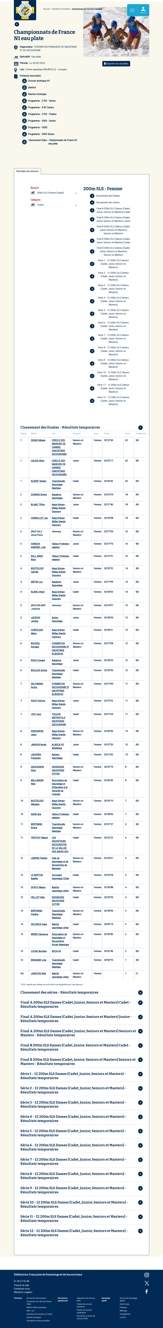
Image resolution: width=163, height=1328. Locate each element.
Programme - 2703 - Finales (39, 114)
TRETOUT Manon (39, 837)
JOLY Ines (36, 714)
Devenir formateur (34, 1317)
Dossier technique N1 (36, 81)
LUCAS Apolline (39, 951)
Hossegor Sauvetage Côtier (60, 877)
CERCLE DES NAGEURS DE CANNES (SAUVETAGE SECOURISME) (59, 447)
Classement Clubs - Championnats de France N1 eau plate (49, 142)
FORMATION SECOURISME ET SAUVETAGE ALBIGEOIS (60, 648)
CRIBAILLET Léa (39, 518)
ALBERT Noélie (38, 481)
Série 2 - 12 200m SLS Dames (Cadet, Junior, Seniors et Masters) (109, 276)
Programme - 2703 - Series (39, 101)
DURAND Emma (39, 494)
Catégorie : (36, 199)
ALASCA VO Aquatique (58, 746)
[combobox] (57, 192)
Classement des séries (105, 202)
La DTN (122, 1317)
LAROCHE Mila (38, 973)
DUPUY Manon (38, 887)
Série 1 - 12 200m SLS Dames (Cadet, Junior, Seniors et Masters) (109, 264)
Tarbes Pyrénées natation (60, 545)
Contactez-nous (22, 1288)
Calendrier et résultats (61, 9)
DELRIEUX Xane (39, 924)
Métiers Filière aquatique (36, 1307)
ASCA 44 (56, 951)
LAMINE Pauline (39, 858)
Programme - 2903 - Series (39, 121)
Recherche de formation (36, 1298)
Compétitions (125, 1314)
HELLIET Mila (38, 897)
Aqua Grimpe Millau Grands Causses (59, 508)
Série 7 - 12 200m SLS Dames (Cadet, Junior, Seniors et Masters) (109, 338)
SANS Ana (36, 814)
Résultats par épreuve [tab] (27, 171)
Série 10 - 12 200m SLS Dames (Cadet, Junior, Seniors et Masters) (109, 376)
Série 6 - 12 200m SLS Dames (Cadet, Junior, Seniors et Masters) (109, 326)
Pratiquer (123, 1307)
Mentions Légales (23, 1292)
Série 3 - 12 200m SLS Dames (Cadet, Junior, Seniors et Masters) (109, 289)
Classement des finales (105, 196)
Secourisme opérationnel (63, 1299)
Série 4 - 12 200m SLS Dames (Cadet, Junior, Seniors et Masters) (109, 301)
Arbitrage (123, 1311)
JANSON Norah (38, 744)
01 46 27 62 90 (21, 1281)
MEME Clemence (39, 934)
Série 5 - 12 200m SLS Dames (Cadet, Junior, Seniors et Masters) (109, 313)
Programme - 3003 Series (38, 134)
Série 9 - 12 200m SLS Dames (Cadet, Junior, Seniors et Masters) (109, 363)
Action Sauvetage (57, 619)
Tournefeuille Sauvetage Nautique (58, 484)
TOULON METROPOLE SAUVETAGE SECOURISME (59, 719)
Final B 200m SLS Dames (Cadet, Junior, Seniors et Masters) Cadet (110, 241)
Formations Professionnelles (38, 1321)
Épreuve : (35, 187)
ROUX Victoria (38, 700)
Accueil (46, 9)
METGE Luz (37, 582)
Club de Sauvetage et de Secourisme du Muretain (60, 863)
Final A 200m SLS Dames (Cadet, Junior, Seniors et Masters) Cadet (110, 210)
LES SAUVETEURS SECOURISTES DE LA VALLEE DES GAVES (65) (60, 844)
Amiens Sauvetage (57, 756)
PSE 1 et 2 (31, 1311)
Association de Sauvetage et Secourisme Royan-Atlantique (60, 939)
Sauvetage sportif (106, 1299)
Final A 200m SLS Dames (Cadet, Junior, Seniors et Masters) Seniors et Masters (110, 230)
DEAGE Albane (38, 440)
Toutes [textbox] (40, 204)
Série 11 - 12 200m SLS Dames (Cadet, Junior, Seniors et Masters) (109, 388)
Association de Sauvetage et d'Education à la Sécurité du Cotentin (59, 787)
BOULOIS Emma (39, 670)
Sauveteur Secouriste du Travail (39, 1314)
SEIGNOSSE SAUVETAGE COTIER (58, 770)
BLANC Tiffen (38, 504)
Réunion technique (34, 94)
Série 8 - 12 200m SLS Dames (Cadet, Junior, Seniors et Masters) (109, 351)
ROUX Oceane (38, 660)
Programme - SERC (34, 127)
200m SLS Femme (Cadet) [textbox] (50, 192)
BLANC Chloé (37, 592)
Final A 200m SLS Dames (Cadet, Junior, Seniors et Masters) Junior (110, 219)
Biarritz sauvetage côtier (60, 889)
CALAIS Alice (37, 460)
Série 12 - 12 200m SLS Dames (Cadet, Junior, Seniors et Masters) (109, 401)
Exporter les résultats (116, 63)
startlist (29, 87)
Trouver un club (21, 1285)
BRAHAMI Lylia (38, 960)
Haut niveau (124, 1304)
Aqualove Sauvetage (57, 496)
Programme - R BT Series (38, 107)
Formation (18, 1298)
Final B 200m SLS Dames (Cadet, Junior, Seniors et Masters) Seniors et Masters (110, 251)
